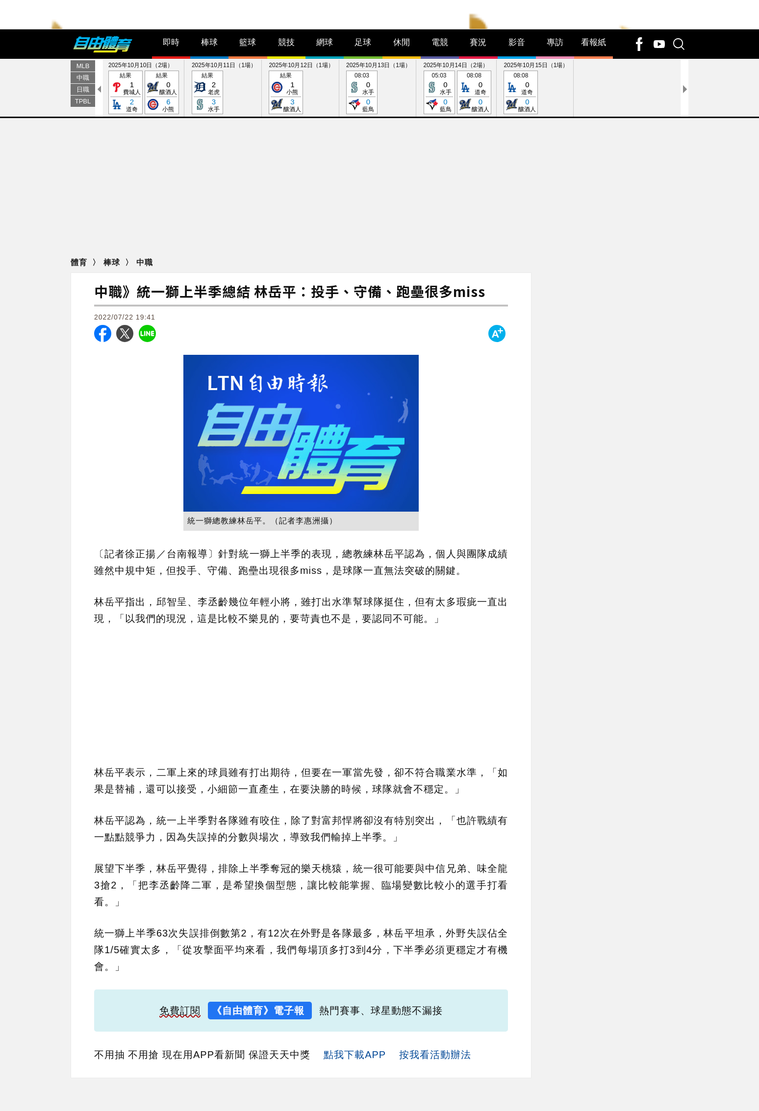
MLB (83, 86)
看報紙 (593, 63)
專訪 (555, 63)
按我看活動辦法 (435, 1075)
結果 (125, 113)
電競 (439, 63)
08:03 (362, 113)
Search (14, 45)
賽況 (478, 63)
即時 (171, 63)
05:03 (439, 113)
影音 (516, 63)
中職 (82, 98)
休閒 (401, 63)
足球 (362, 63)
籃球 (247, 63)
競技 (286, 63)
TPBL (83, 121)
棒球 (209, 63)
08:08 (474, 113)
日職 (82, 110)
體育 (80, 283)
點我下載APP (355, 1075)
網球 (324, 63)
